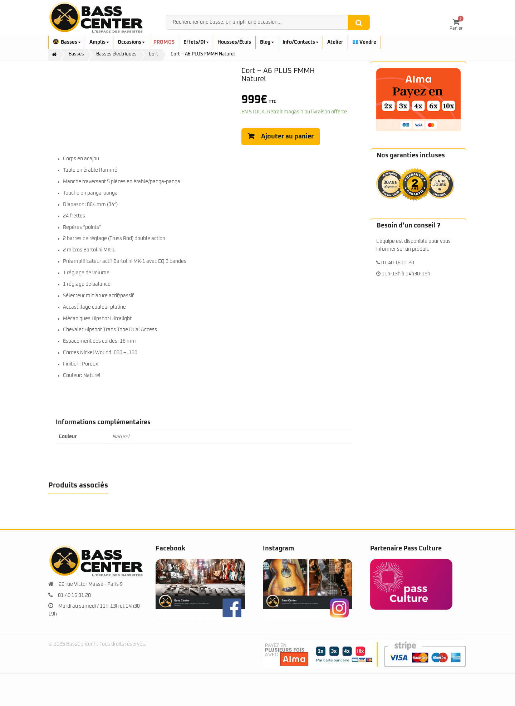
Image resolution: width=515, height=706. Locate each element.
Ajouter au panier (287, 136)
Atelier (335, 42)
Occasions (131, 42)
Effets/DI (196, 42)
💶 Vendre (364, 42)
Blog (267, 42)
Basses (66, 42)
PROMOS (164, 42)
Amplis (99, 42)
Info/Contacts (300, 42)
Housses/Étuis (234, 42)
